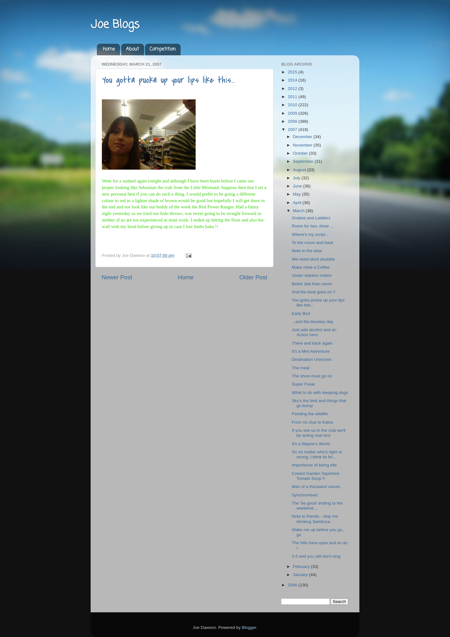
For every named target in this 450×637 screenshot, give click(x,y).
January (301, 574)
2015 (293, 72)
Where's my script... (310, 234)
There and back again (312, 343)
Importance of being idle (314, 465)
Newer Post (117, 277)
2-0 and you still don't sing (316, 556)
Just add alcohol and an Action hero (314, 332)
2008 (293, 121)
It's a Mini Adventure (311, 351)
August (300, 169)
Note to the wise (307, 250)
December (303, 136)
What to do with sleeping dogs (320, 392)
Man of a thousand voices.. (317, 486)
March (299, 210)
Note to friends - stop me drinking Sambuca (315, 519)
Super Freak (303, 384)
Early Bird (301, 313)
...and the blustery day (312, 321)
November (303, 145)
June (298, 186)
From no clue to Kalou (312, 422)
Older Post (253, 277)
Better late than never (312, 283)
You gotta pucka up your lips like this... (168, 80)
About (132, 49)
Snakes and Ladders (311, 218)
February (302, 566)
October (301, 153)
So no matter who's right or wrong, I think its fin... (317, 454)
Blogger (249, 627)
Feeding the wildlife (310, 413)
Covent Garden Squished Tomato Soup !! (315, 476)
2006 (293, 585)
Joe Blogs (115, 24)
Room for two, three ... (313, 226)
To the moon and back (312, 242)
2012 (293, 88)
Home (109, 49)
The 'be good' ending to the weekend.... (317, 505)
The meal (300, 368)
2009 (293, 113)
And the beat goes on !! (314, 292)
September (304, 161)
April (297, 202)
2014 (293, 80)
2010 (293, 104)
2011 (293, 96)
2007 (293, 129)
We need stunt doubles (313, 259)
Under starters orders (312, 275)
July (297, 178)
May (297, 194)
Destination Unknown (312, 359)
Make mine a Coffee (311, 267)
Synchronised (305, 495)
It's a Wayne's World (311, 443)
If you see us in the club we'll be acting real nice (318, 433)
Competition (163, 49)
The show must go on (312, 376)
